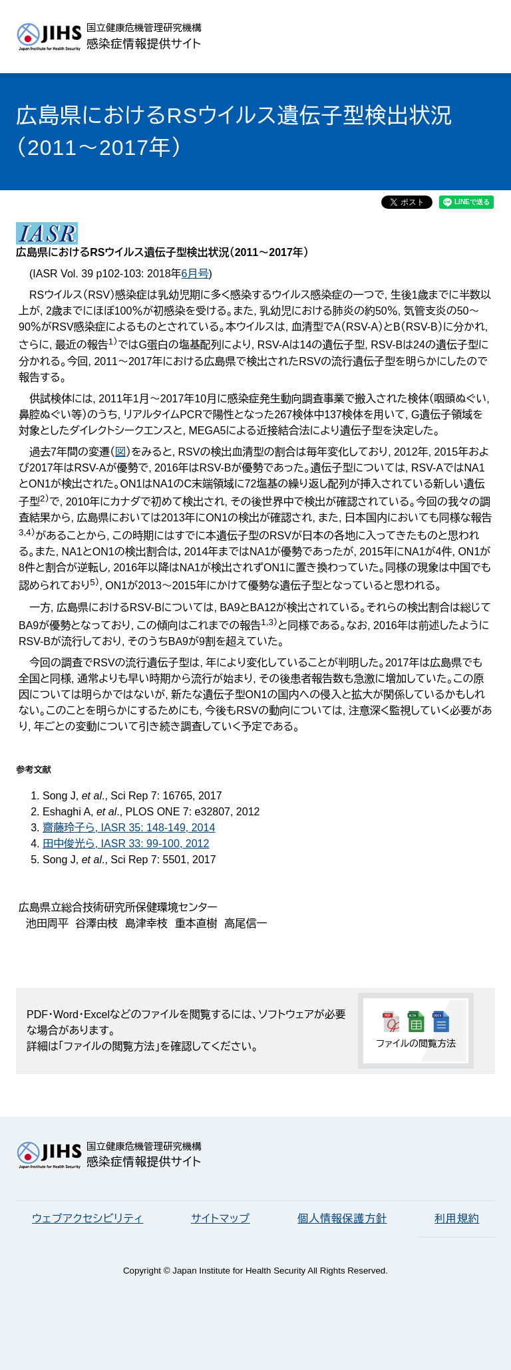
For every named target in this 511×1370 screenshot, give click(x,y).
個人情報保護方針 (342, 1218)
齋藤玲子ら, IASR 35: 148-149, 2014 (129, 827)
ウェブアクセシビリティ (87, 1218)
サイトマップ (220, 1218)
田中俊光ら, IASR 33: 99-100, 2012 (126, 843)
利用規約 (456, 1218)
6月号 (195, 273)
